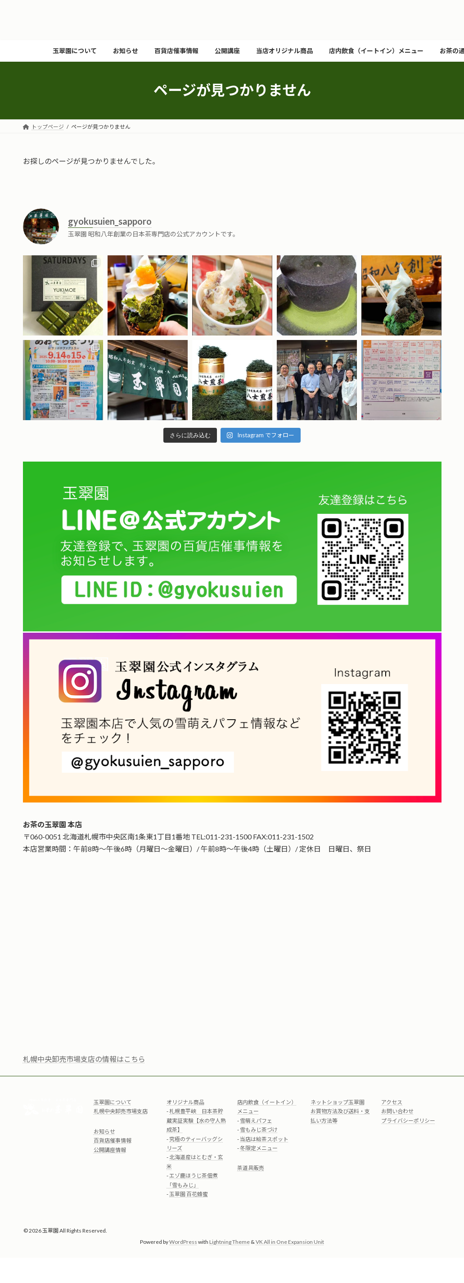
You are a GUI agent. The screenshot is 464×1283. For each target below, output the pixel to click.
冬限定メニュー (259, 1148)
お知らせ (104, 1131)
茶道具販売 (250, 1168)
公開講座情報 (110, 1150)
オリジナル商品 (185, 1102)
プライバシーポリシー (408, 1120)
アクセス (391, 1102)
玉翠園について (112, 1102)
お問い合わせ (397, 1111)
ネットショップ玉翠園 (338, 1102)
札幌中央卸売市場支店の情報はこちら (84, 1059)
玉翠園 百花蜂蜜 (188, 1194)
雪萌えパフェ (256, 1120)
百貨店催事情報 (112, 1141)
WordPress (183, 1242)
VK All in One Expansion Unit (290, 1242)
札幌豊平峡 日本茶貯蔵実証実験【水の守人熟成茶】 (196, 1120)
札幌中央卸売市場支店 (121, 1111)
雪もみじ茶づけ (259, 1130)
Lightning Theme (229, 1242)
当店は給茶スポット (264, 1139)
